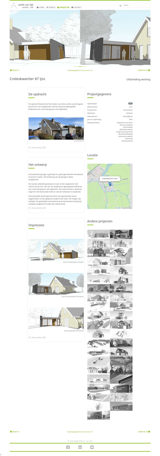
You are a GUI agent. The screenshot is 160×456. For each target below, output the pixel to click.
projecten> (76, 70)
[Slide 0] (76, 66)
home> (69, 70)
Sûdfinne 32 (144, 70)
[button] (110, 184)
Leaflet (117, 208)
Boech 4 (14, 70)
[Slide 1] (80, 66)
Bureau (51, 7)
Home (40, 7)
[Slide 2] (84, 66)
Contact (76, 7)
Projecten (63, 7)
